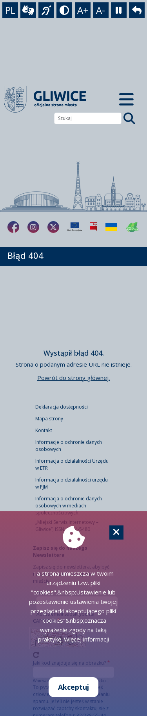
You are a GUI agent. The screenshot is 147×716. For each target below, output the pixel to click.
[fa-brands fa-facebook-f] (13, 227)
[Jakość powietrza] (132, 227)
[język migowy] (46, 10)
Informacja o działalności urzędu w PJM (71, 483)
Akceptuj (73, 687)
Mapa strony (49, 418)
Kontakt (43, 430)
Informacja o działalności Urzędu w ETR (72, 464)
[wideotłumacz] (28, 10)
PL (10, 10)
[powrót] (137, 10)
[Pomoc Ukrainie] (111, 227)
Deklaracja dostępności (61, 406)
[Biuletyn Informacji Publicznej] (93, 227)
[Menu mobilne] (127, 99)
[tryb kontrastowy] (64, 10)
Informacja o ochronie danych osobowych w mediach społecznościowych (68, 505)
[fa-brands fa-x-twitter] (53, 227)
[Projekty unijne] (74, 227)
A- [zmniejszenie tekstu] (100, 10)
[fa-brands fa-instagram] (33, 227)
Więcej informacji (86, 639)
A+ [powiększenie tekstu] (82, 10)
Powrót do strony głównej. (73, 378)
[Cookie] (116, 532)
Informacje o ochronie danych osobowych (68, 445)
